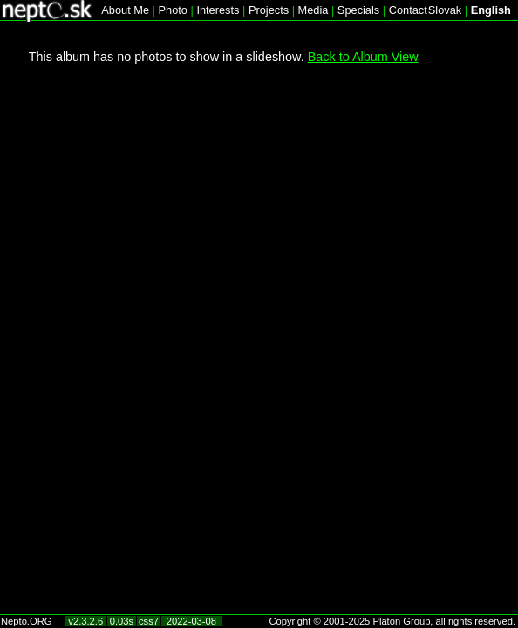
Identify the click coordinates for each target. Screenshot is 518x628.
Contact (408, 10)
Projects (269, 10)
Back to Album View (363, 57)
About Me (125, 10)
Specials (358, 10)
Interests (217, 10)
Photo (172, 10)
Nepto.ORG (26, 621)
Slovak (444, 10)
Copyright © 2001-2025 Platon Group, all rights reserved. (392, 621)
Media (313, 10)
